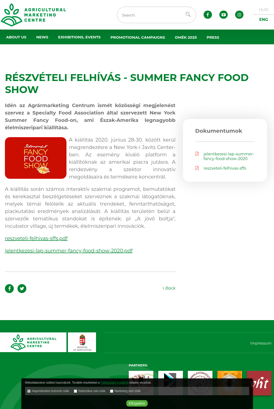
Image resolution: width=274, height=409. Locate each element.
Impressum (261, 343)
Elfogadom (137, 403)
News (42, 37)
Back (169, 288)
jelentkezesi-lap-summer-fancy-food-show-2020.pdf (68, 251)
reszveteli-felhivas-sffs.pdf (36, 238)
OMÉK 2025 (186, 37)
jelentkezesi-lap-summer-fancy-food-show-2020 (224, 156)
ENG (263, 19)
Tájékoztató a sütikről (114, 382)
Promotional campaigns (138, 37)
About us (16, 37)
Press (213, 37)
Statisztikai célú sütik (92, 391)
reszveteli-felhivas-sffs (220, 168)
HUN (264, 9)
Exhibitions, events (79, 37)
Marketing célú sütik (127, 391)
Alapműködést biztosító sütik (50, 391)
